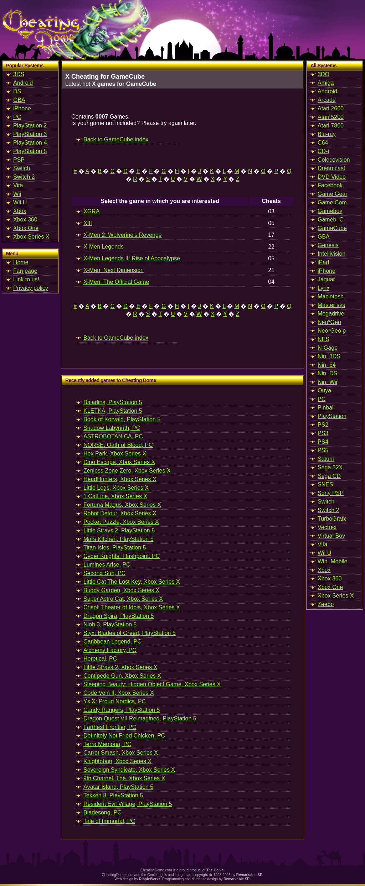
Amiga (326, 83)
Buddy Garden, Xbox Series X (121, 590)
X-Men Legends (103, 247)
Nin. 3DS (329, 356)
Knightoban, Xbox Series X (117, 761)
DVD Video (332, 177)
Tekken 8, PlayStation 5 (113, 795)
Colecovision (334, 160)
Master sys (331, 305)
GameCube (332, 228)
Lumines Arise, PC (106, 565)
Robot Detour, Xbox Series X (119, 513)
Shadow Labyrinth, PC (111, 428)
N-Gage (328, 348)
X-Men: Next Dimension (113, 270)
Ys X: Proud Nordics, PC (114, 701)
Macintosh (331, 296)
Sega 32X (330, 467)
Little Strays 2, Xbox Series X (120, 667)
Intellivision (331, 254)
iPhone (22, 108)
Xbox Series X (31, 237)
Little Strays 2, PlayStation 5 (119, 530)
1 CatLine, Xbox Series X (115, 496)
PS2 (323, 425)
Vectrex (327, 527)
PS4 (323, 442)
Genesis (328, 245)
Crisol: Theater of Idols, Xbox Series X (131, 607)
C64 (323, 143)
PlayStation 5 (30, 151)
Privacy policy (30, 288)
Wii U (20, 202)
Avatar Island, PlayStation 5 (118, 787)
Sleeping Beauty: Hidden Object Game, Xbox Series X (152, 684)
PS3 (323, 433)
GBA (19, 100)
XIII (87, 223)
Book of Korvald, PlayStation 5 (121, 419)
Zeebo (326, 604)
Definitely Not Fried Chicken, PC (124, 736)
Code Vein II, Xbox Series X (118, 693)
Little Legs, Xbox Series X (116, 488)
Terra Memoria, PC (107, 744)
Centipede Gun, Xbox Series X (122, 676)
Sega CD (329, 476)
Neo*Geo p (332, 331)
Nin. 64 (327, 365)
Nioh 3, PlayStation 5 (110, 624)
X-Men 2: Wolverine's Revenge (122, 235)
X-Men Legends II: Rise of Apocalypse (131, 258)
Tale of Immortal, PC (109, 821)
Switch (21, 168)
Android (23, 83)
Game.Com (332, 202)
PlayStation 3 (30, 134)
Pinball (326, 408)
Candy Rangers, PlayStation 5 (121, 710)
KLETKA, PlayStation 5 (112, 411)
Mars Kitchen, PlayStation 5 (118, 539)
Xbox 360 (25, 220)
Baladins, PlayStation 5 (112, 402)
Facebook (330, 185)
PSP (19, 160)
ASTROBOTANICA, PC (113, 436)
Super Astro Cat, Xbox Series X (123, 599)
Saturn (326, 459)
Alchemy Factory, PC (110, 650)
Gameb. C (331, 220)
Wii (17, 194)
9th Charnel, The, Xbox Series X (124, 778)
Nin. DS (327, 373)
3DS (18, 74)
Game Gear (333, 194)
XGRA (91, 211)
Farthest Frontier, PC (110, 727)
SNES (325, 484)
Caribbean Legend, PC (112, 642)
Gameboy (330, 211)
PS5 (323, 450)
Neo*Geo (329, 322)
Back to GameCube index (115, 139)
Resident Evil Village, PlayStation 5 (127, 804)
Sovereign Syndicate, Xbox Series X (129, 770)
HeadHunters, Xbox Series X (119, 479)
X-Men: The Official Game (116, 282)
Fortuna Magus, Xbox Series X (122, 505)
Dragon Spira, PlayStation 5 (118, 616)
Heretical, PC (100, 659)
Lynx (323, 288)
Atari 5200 (331, 117)
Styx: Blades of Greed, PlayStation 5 (129, 633)
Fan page (25, 271)
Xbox (19, 211)
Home (21, 262)
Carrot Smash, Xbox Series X (120, 753)
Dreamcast (331, 168)
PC (17, 117)
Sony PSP (331, 493)
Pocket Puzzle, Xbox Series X (121, 522)
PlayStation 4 (30, 143)
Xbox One (25, 228)
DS (17, 91)
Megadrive (331, 314)
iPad (323, 262)
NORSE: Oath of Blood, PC (118, 445)
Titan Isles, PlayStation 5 (114, 547)
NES (323, 339)
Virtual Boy (331, 536)
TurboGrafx (332, 519)
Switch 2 (24, 177)
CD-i (323, 151)
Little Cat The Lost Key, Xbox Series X (131, 582)
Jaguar (326, 279)
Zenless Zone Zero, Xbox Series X (127, 471)
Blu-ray (327, 134)
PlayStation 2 (30, 126)
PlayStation (332, 416)
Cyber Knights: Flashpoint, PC (121, 556)
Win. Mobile (333, 561)
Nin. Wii (327, 382)
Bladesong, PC (102, 812)
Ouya (324, 390)
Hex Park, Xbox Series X (114, 453)
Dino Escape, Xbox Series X (119, 462)
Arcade (327, 100)
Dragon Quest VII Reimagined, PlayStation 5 (139, 718)
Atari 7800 (331, 126)
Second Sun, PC (104, 573)
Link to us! (26, 279)
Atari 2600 (331, 108)
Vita (18, 185)
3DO (323, 74)
